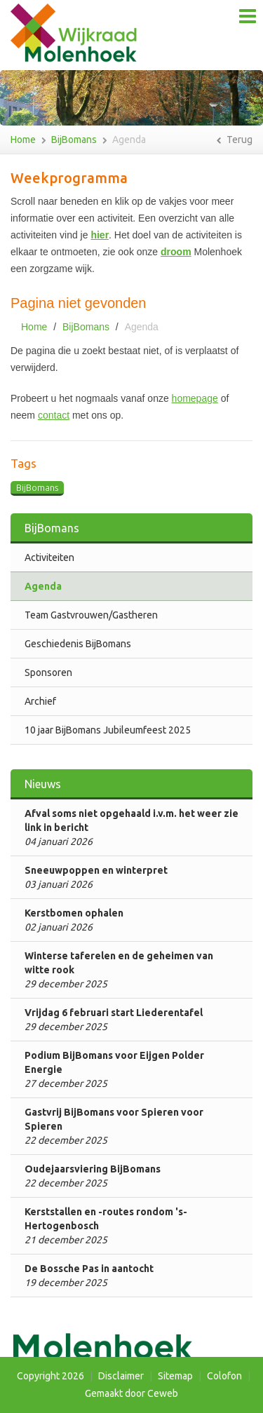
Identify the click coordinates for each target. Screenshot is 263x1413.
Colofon (224, 1375)
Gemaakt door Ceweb (131, 1393)
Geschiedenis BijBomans (78, 643)
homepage (195, 398)
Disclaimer (121, 1375)
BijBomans (74, 139)
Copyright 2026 (50, 1375)
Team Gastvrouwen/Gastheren (91, 615)
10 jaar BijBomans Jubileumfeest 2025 (108, 730)
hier (99, 235)
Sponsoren (48, 672)
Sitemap (175, 1375)
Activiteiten (49, 557)
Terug (234, 139)
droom (176, 251)
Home (23, 139)
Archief (40, 701)
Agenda (129, 139)
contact (53, 415)
